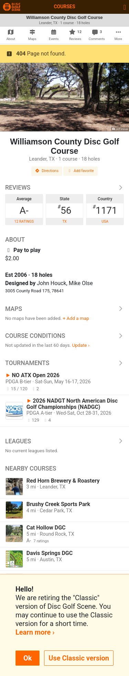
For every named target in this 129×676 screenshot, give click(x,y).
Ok (27, 658)
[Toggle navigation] (124, 7)
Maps (64, 308)
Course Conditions (64, 335)
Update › (80, 345)
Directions (46, 171)
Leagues (64, 441)
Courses (64, 6)
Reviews (64, 187)
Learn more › (34, 632)
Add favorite (80, 171)
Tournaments (64, 363)
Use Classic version (79, 658)
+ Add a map (76, 318)
